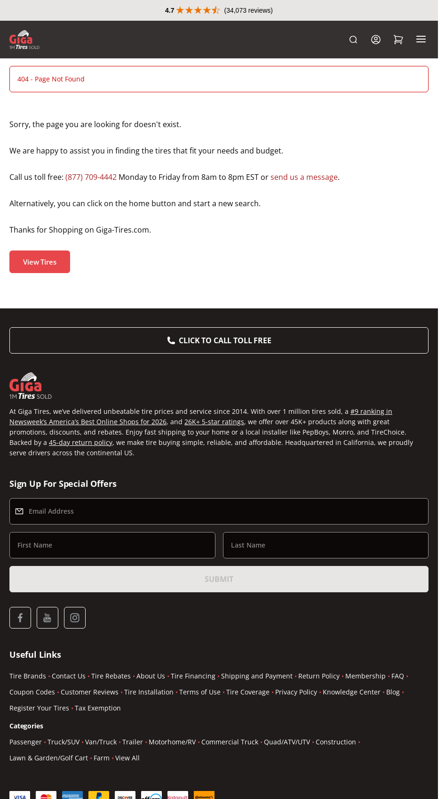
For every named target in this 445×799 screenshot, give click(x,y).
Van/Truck (101, 741)
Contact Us (69, 675)
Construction (336, 741)
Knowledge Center (352, 691)
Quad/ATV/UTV (287, 741)
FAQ (397, 675)
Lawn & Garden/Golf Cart (48, 757)
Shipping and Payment (257, 675)
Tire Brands (27, 675)
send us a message (304, 177)
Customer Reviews (90, 691)
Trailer (132, 741)
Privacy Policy (296, 691)
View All (127, 757)
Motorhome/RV (172, 741)
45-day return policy (80, 442)
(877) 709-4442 (91, 177)
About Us (150, 675)
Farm (102, 757)
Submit (219, 579)
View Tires (39, 261)
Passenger (25, 741)
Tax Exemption (98, 707)
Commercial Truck (229, 741)
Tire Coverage (248, 691)
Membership (365, 675)
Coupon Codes (32, 691)
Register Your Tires (39, 707)
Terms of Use (200, 691)
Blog (393, 691)
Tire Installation (149, 691)
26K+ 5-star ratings (214, 421)
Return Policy (319, 675)
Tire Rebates (111, 675)
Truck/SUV (63, 741)
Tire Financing (193, 675)
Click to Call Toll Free (225, 340)
